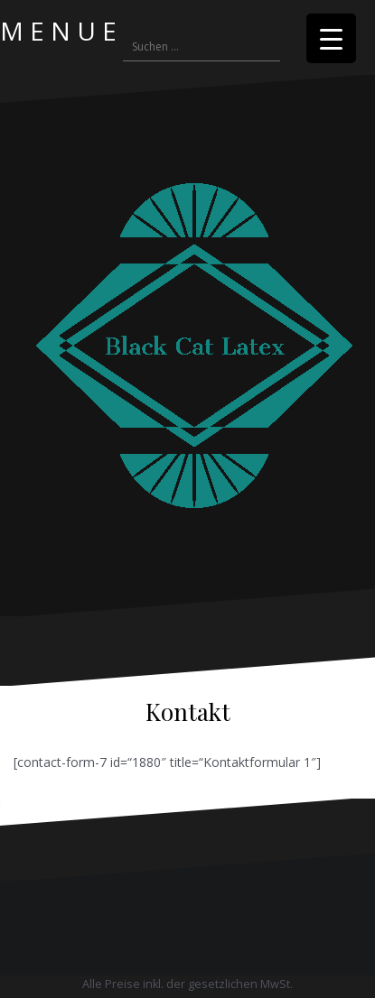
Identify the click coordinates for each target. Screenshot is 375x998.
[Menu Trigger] (331, 38)
